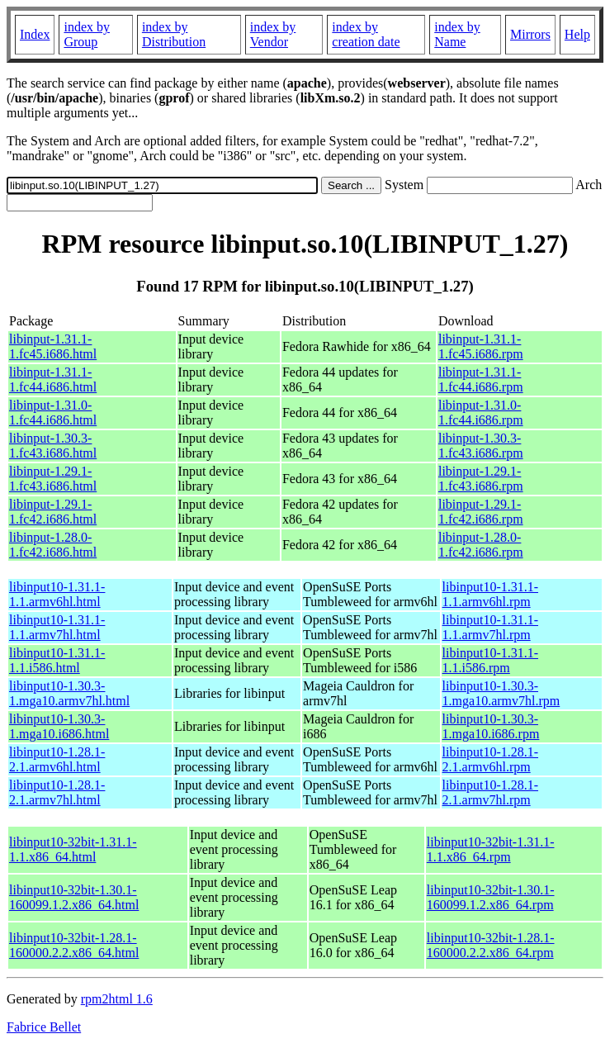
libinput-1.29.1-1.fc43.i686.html (53, 478)
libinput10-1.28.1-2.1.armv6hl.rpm (490, 759)
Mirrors (530, 34)
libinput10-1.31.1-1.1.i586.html (57, 660)
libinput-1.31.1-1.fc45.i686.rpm (480, 346)
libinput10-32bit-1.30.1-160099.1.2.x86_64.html (74, 897)
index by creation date (366, 34)
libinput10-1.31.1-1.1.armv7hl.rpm (490, 627)
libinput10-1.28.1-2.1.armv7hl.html (57, 792)
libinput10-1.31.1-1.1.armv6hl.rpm (490, 594)
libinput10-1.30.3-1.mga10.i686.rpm (491, 726)
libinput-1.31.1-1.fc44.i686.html (53, 379)
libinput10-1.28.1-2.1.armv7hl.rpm (490, 792)
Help (577, 34)
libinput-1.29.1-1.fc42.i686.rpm (480, 511)
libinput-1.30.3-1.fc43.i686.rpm (480, 445)
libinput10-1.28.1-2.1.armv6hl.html (57, 759)
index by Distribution (174, 34)
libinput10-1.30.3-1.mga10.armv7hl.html (69, 693)
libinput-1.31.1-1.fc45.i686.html (53, 346)
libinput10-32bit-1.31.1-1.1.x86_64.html (73, 849)
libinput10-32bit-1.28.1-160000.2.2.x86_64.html (74, 945)
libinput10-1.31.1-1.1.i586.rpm (490, 660)
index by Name (457, 34)
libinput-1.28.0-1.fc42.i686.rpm (480, 544)
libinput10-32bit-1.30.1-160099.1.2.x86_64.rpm (491, 897)
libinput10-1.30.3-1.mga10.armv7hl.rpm (501, 693)
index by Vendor (273, 34)
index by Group (87, 34)
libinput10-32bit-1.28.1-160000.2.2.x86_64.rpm (491, 945)
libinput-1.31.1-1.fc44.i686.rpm (480, 379)
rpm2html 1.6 (117, 999)
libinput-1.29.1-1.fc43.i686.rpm (480, 478)
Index (35, 34)
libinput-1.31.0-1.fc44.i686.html (53, 412)
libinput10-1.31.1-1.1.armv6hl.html (57, 594)
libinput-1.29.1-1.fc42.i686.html (53, 511)
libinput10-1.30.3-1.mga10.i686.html (59, 726)
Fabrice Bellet (44, 1027)
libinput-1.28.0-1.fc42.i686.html (53, 544)
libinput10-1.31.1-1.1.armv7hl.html (57, 627)
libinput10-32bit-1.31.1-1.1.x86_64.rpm (491, 849)
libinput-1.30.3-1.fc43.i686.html (53, 445)
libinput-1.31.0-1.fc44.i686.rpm (480, 412)
